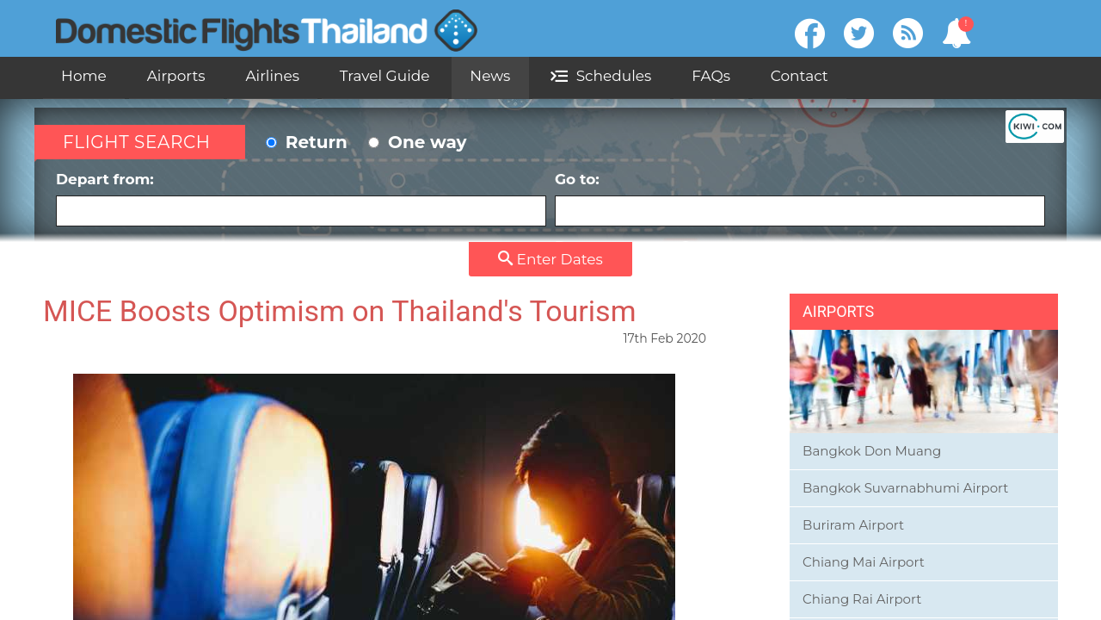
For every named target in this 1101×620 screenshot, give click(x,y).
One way (417, 142)
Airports (176, 75)
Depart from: (301, 198)
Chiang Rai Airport (862, 599)
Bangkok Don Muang (872, 451)
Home (84, 75)
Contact (799, 75)
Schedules (600, 75)
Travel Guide (385, 75)
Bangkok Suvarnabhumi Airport (905, 488)
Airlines (272, 75)
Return (307, 142)
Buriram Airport (853, 525)
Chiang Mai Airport (864, 562)
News (490, 75)
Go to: (800, 198)
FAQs (711, 75)
